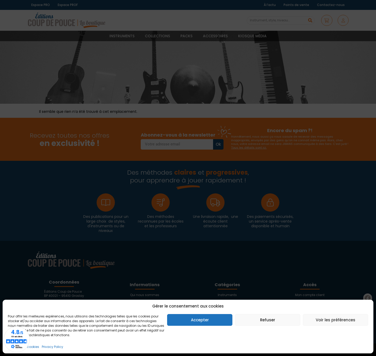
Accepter (200, 320)
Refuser (267, 320)
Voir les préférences (335, 320)
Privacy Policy (52, 347)
